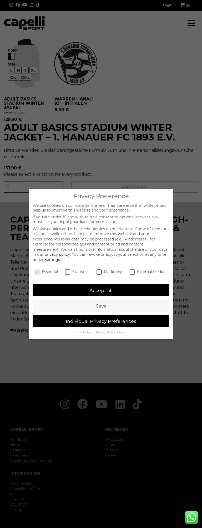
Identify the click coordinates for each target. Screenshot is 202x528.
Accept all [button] (101, 290)
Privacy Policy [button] (106, 332)
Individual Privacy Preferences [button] (101, 321)
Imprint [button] (124, 332)
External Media (147, 271)
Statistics (77, 271)
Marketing (110, 271)
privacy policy (57, 254)
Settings (52, 259)
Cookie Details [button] (83, 332)
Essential (46, 271)
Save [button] (101, 306)
